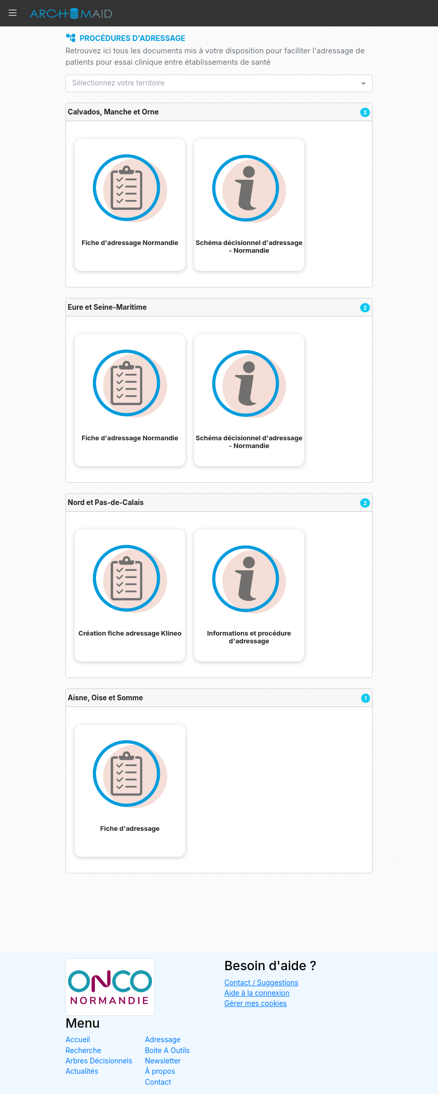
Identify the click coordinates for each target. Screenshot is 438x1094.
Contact (158, 1082)
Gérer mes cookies (255, 1003)
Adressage (163, 1040)
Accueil (77, 1040)
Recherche (83, 1050)
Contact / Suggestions (261, 982)
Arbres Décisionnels (98, 1061)
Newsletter (163, 1061)
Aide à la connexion (257, 993)
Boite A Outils (167, 1050)
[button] (15, 13)
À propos (160, 1072)
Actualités (81, 1072)
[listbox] (215, 83)
